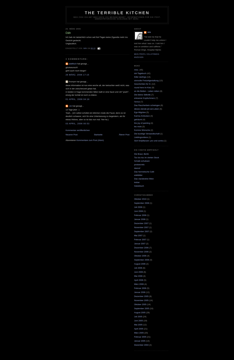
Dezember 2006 (141, 247)
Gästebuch (139, 186)
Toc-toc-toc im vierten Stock (146, 157)
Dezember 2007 (141, 223)
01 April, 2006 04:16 (77, 99)
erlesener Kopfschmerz (144, 98)
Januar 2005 (139, 341)
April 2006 (138, 280)
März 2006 (139, 284)
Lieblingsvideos (141, 137)
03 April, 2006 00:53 (77, 123)
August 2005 (140, 312)
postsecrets (139, 164)
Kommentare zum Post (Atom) (90, 140)
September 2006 (141, 260)
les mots (138, 126)
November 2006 (141, 252)
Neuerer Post (72, 134)
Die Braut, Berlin (141, 154)
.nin (70, 106)
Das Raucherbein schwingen (147, 105)
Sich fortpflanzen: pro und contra (148, 141)
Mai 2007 (138, 235)
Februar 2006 (140, 288)
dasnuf (137, 168)
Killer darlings (140, 77)
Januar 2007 (139, 243)
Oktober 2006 (140, 256)
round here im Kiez (142, 87)
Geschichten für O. (142, 84)
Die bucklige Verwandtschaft (147, 134)
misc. (136, 70)
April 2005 (138, 329)
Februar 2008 (140, 215)
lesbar (137, 182)
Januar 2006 (139, 292)
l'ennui (137, 102)
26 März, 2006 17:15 (77, 75)
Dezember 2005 (141, 296)
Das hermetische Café (144, 172)
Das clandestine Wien (144, 179)
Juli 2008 (138, 207)
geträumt (138, 119)
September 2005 (141, 308)
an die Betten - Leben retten (146, 91)
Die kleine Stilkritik (142, 95)
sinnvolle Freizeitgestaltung (146, 80)
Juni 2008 (138, 211)
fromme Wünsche (142, 130)
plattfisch (73, 64)
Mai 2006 (138, 276)
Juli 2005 (138, 316)
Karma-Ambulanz (142, 116)
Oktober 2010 (140, 199)
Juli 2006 (138, 268)
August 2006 (140, 264)
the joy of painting (142, 123)
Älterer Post (124, 134)
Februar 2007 (140, 239)
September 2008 (141, 203)
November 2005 (141, 300)
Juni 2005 (138, 320)
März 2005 (139, 333)
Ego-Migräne (140, 112)
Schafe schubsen (142, 161)
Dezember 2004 (141, 345)
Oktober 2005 (140, 304)
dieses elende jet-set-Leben (146, 109)
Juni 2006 (138, 272)
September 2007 (141, 231)
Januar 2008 (139, 219)
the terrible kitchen (117, 12)
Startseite (98, 134)
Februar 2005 (140, 337)
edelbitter (138, 175)
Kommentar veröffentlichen (78, 130)
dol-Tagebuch (140, 73)
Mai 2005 (138, 325)
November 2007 (141, 227)
